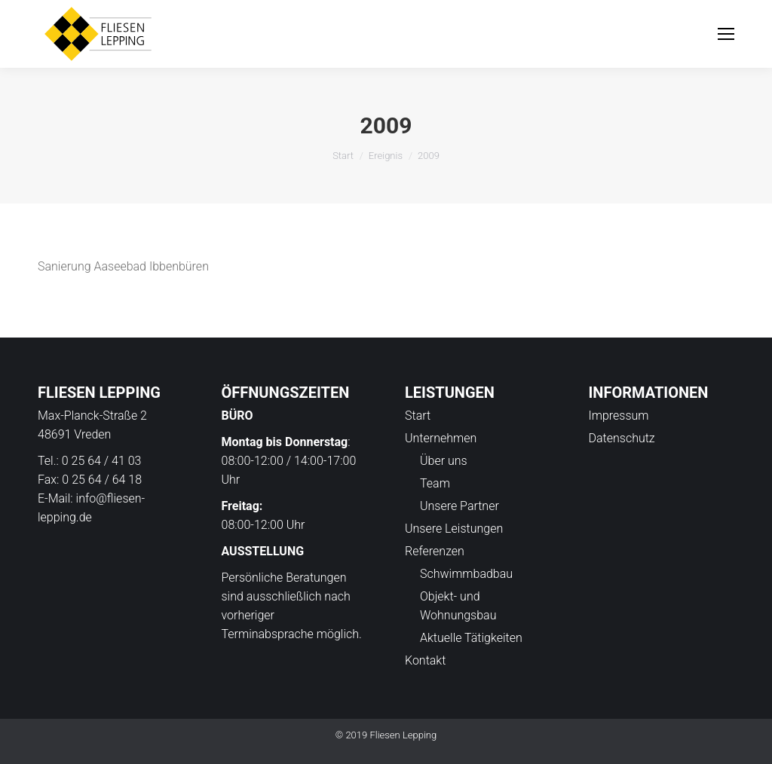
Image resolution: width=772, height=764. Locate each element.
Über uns (443, 461)
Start (343, 155)
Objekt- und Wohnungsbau (458, 605)
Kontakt (425, 660)
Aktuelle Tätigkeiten (471, 638)
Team (435, 483)
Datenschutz (622, 438)
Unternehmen (440, 438)
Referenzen (434, 551)
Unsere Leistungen (454, 528)
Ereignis (386, 155)
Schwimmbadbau (466, 574)
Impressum (619, 415)
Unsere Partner (459, 506)
